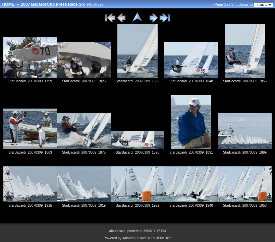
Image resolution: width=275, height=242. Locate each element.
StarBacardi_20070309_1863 (30, 152)
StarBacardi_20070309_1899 (245, 152)
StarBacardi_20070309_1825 (84, 81)
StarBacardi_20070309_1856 (245, 81)
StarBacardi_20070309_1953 (245, 205)
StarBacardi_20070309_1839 (137, 81)
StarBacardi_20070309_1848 (191, 81)
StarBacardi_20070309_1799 (30, 81)
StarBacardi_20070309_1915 (30, 205)
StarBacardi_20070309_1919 (84, 205)
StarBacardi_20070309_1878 (137, 152)
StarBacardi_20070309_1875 (84, 152)
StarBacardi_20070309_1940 (191, 205)
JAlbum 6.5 (130, 238)
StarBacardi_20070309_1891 (191, 152)
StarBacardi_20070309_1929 (137, 205)
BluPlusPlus (155, 238)
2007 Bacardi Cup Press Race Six (53, 4)
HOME (8, 4)
